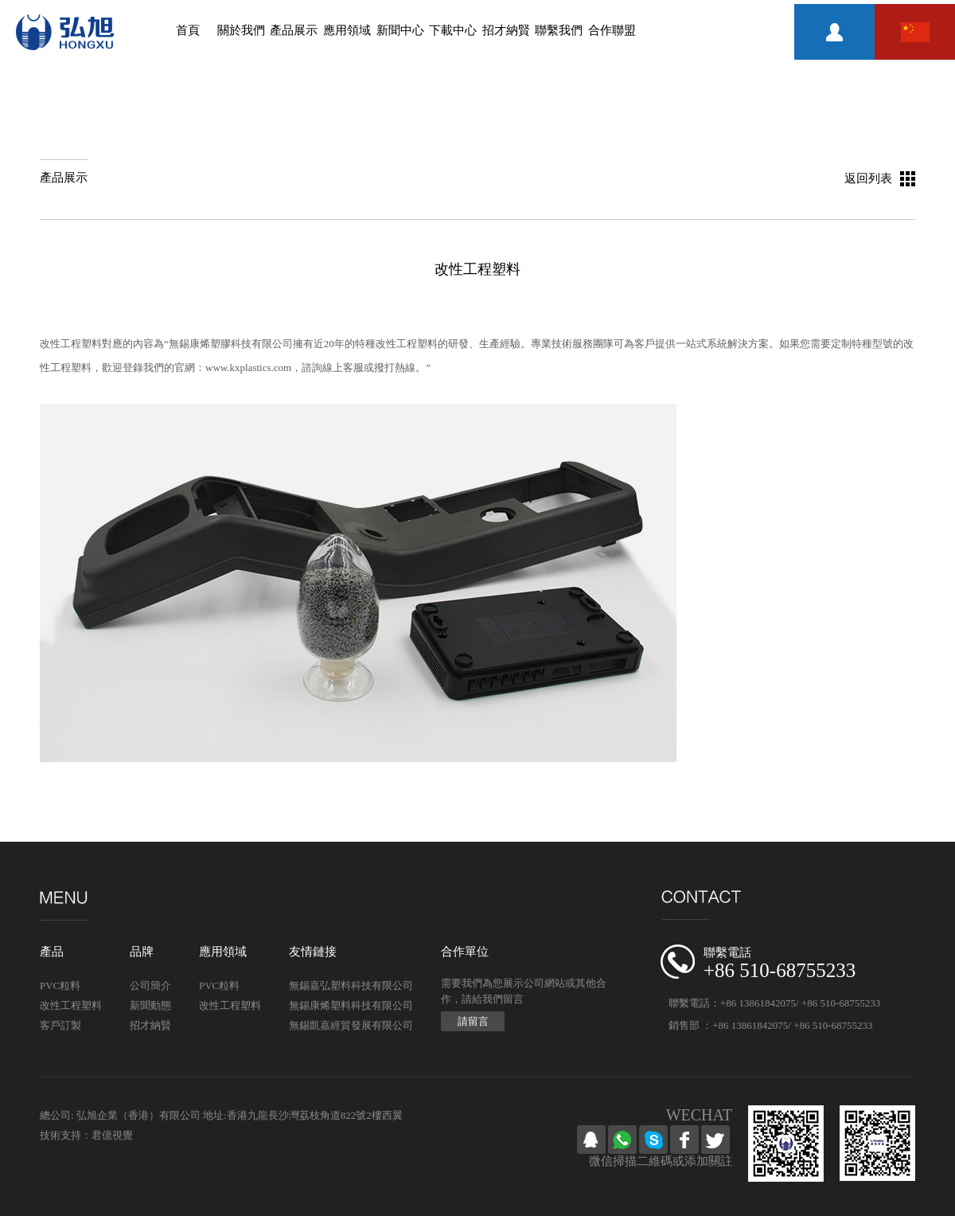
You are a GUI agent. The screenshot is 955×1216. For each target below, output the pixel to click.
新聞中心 (400, 30)
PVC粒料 (60, 985)
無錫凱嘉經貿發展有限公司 (351, 1025)
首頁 (188, 30)
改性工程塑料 (71, 1005)
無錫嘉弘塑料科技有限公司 (351, 985)
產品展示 (294, 30)
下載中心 (453, 30)
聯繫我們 (559, 30)
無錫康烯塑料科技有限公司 (351, 1005)
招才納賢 (506, 30)
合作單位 (465, 951)
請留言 (473, 1021)
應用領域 (347, 30)
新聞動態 (150, 1005)
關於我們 (241, 30)
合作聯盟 (612, 30)
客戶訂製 (60, 1025)
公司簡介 (150, 985)
